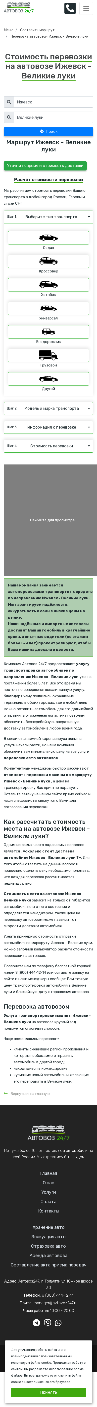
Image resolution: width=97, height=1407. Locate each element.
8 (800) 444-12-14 (58, 1295)
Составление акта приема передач (49, 1265)
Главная (48, 1173)
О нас (48, 1183)
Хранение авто (49, 1227)
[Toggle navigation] (86, 8)
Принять (48, 1392)
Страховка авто (48, 1246)
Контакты (48, 1211)
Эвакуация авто (48, 1236)
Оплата (48, 1201)
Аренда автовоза (48, 1255)
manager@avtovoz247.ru (56, 1303)
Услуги (48, 1192)
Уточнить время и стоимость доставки (45, 165)
